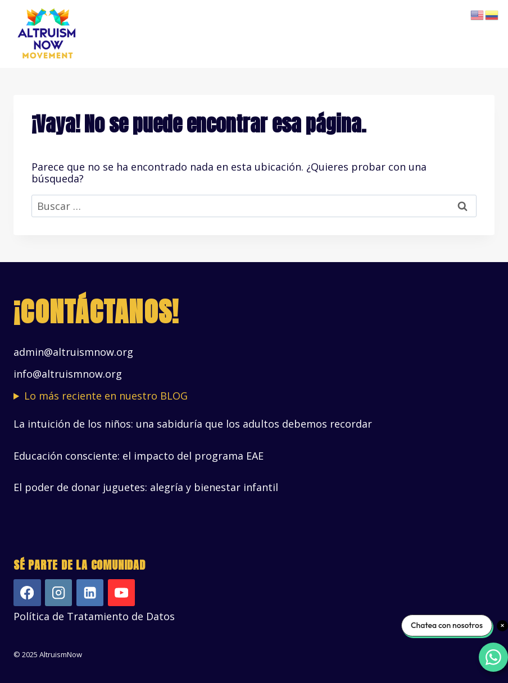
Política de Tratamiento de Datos (94, 616)
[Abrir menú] (484, 34)
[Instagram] (58, 593)
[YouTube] (121, 593)
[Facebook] (27, 593)
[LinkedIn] (90, 593)
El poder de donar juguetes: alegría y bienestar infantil (145, 487)
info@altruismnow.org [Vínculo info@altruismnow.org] (67, 374)
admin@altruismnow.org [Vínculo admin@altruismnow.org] (73, 352)
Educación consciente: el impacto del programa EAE (138, 455)
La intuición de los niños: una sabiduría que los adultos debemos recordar (192, 423)
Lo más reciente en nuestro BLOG (106, 396)
